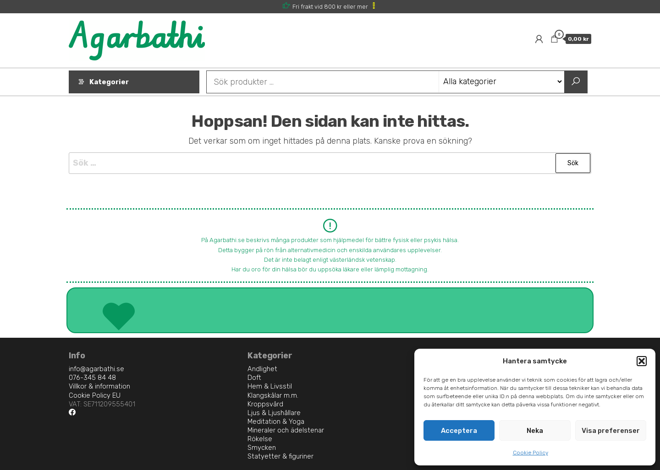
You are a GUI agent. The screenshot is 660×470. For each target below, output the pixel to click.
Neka (535, 431)
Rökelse (260, 439)
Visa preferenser (611, 431)
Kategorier (109, 82)
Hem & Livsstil (270, 386)
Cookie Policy (530, 452)
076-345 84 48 (92, 377)
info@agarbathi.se (96, 369)
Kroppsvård (265, 404)
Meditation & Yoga (276, 421)
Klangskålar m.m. (273, 395)
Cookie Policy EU (95, 395)
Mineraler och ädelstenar (286, 430)
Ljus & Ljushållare (274, 413)
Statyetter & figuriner (281, 456)
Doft (254, 377)
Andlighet (262, 369)
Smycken (262, 447)
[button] (641, 361)
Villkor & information (99, 386)
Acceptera (459, 431)
